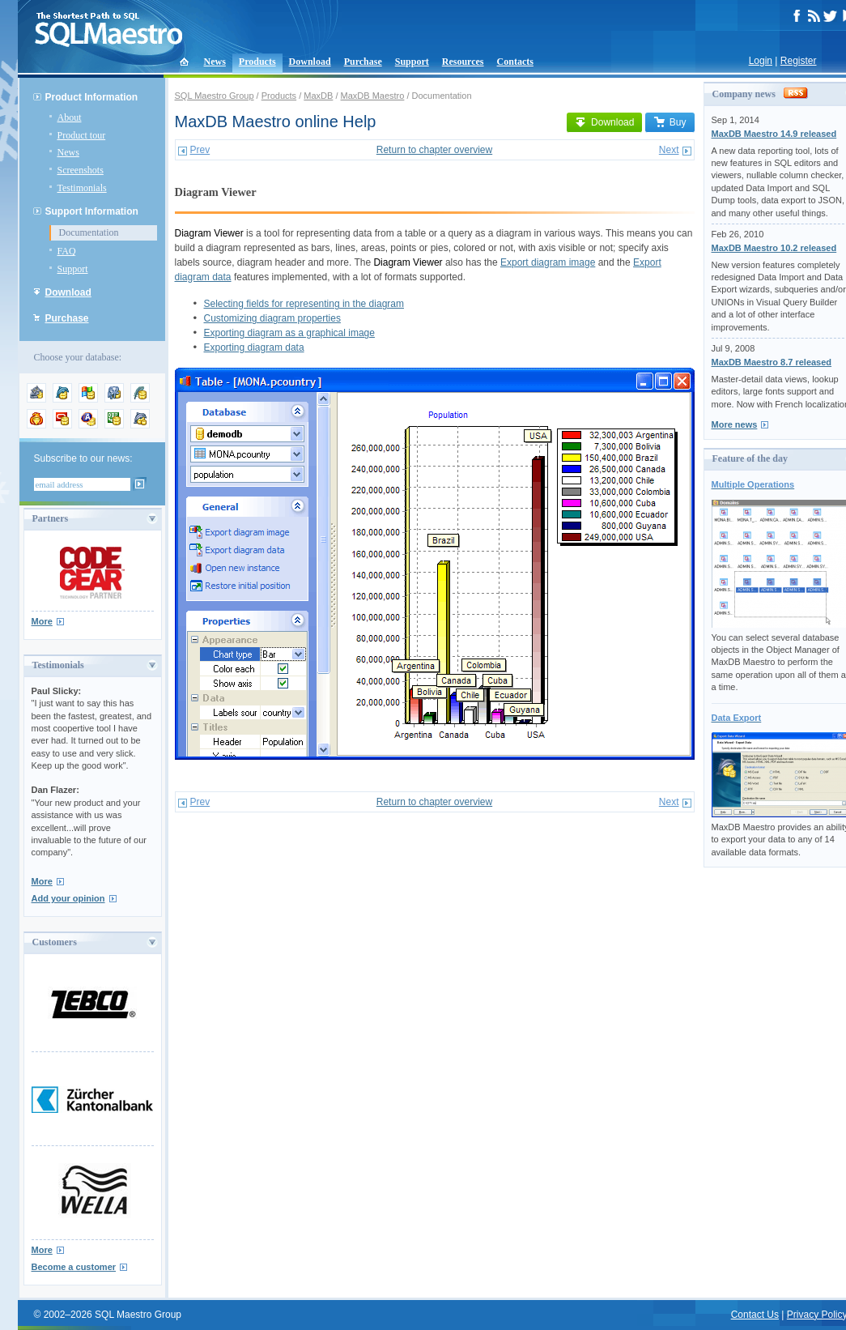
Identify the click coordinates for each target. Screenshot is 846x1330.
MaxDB (318, 95)
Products (257, 61)
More (42, 621)
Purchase (363, 61)
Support (412, 61)
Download (310, 61)
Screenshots (80, 170)
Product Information (91, 97)
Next (669, 150)
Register (798, 60)
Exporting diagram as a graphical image (289, 333)
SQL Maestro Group (214, 95)
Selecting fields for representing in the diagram (304, 303)
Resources (463, 61)
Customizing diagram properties (272, 318)
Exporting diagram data (254, 347)
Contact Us (755, 1314)
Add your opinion (68, 898)
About (69, 117)
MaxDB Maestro (373, 95)
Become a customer (74, 1267)
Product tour (81, 135)
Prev (200, 150)
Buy (670, 122)
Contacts (515, 61)
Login (760, 60)
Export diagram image (547, 262)
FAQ (66, 251)
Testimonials (82, 188)
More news (735, 424)
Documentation (89, 232)
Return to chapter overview (434, 150)
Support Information (91, 211)
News (215, 61)
